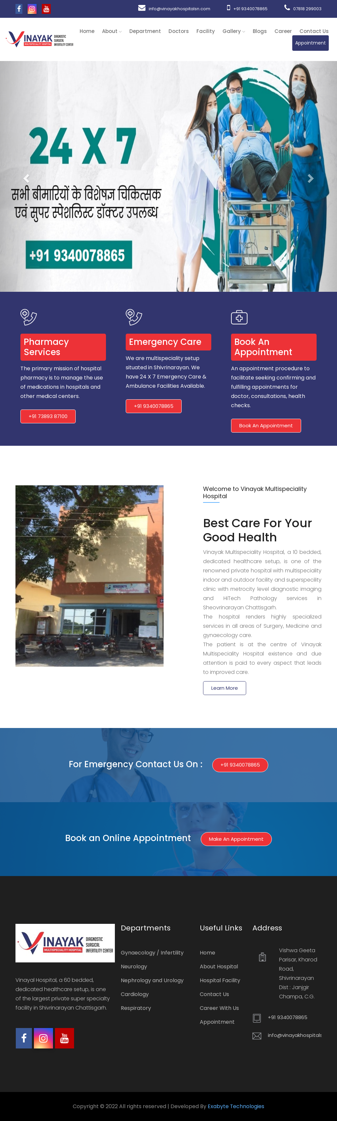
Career (283, 31)
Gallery (233, 31)
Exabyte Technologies (236, 1106)
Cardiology (135, 994)
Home (87, 31)
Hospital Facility (220, 980)
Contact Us (314, 31)
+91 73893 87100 (48, 416)
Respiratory (136, 1008)
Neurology (134, 966)
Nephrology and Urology (152, 980)
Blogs (260, 31)
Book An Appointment (266, 425)
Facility (205, 31)
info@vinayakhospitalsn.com (173, 9)
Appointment (310, 43)
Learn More (224, 687)
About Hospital (219, 966)
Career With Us (219, 1008)
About (112, 31)
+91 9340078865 (246, 9)
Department (145, 31)
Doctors (178, 31)
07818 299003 (303, 9)
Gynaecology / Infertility (152, 952)
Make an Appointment (236, 838)
